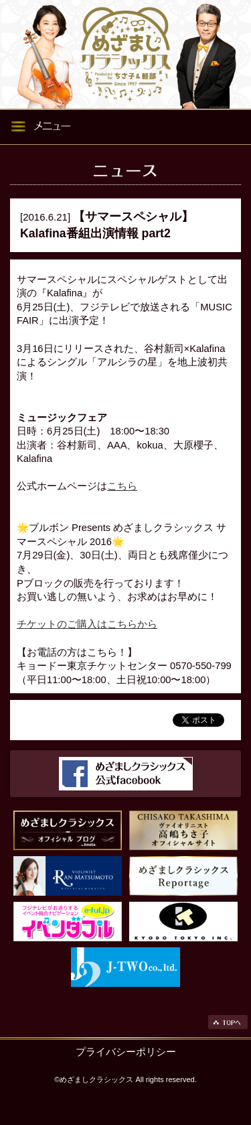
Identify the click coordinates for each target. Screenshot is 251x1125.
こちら (122, 486)
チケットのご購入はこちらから (87, 624)
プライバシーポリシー (126, 1052)
